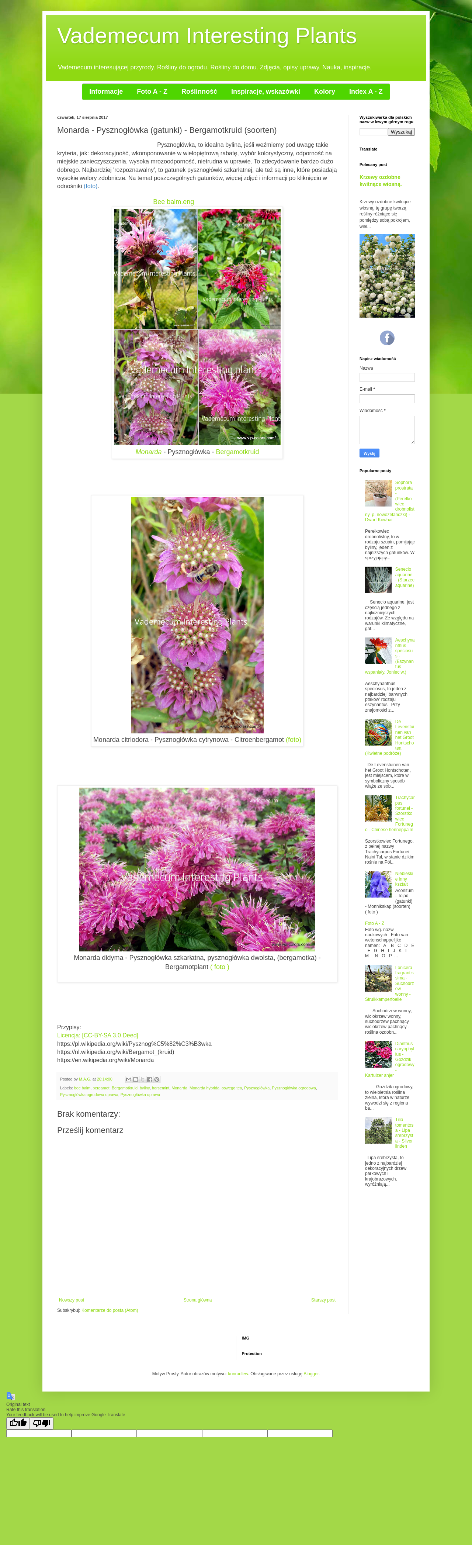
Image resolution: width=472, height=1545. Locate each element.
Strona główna (198, 1300)
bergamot (101, 1088)
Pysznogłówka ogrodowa (294, 1088)
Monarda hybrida (204, 1088)
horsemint (160, 1088)
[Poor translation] (41, 1423)
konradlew (238, 1373)
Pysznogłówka (257, 1088)
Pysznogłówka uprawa (140, 1094)
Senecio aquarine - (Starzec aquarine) (404, 577)
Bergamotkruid (237, 452)
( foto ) (219, 967)
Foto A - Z (374, 923)
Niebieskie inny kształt (404, 879)
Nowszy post (71, 1300)
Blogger (311, 1373)
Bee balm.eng (173, 201)
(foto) (293, 739)
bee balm (82, 1088)
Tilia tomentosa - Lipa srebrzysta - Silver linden (404, 1133)
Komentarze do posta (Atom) (109, 1310)
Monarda (148, 452)
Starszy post (323, 1300)
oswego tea (232, 1088)
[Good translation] (18, 1423)
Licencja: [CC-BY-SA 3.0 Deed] (98, 1035)
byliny (145, 1088)
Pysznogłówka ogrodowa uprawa (89, 1094)
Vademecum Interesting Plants (207, 35)
